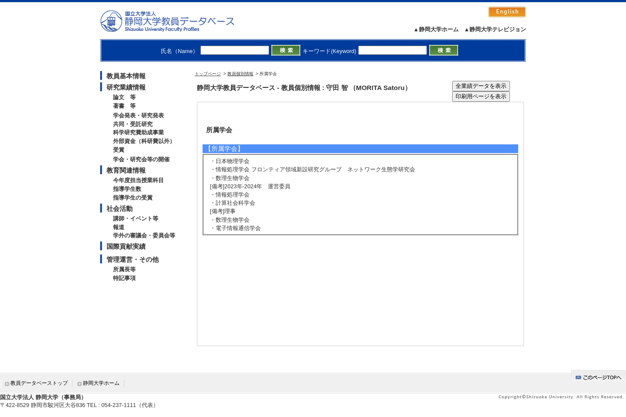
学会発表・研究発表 (138, 115)
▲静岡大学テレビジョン (495, 29)
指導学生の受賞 (133, 197)
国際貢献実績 (126, 246)
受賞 (118, 150)
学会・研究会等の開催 (141, 159)
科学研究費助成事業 (138, 132)
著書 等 (124, 106)
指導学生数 (127, 189)
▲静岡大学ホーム (436, 29)
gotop (598, 376)
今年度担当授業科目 (138, 180)
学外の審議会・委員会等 (144, 235)
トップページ (208, 73)
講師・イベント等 (135, 218)
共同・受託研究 (133, 124)
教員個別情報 (240, 73)
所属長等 (124, 269)
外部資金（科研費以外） (144, 141)
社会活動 (120, 208)
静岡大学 (176, 21)
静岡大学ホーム (101, 383)
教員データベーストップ (39, 383)
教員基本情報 (126, 76)
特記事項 (124, 278)
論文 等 (124, 97)
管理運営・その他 (133, 259)
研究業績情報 (126, 87)
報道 (118, 227)
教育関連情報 (126, 170)
